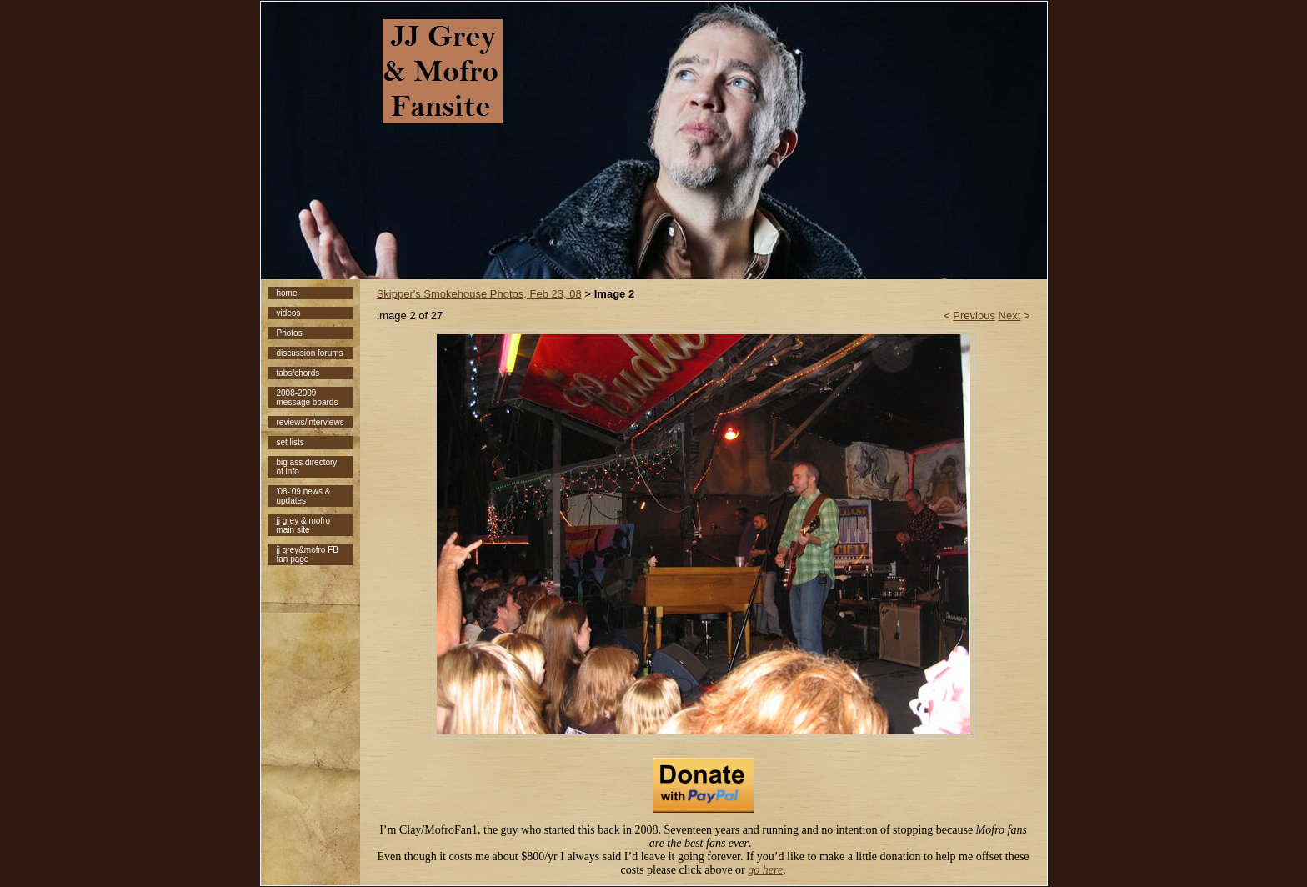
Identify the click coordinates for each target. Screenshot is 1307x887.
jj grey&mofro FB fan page (307, 554)
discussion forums (310, 353)
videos (289, 313)
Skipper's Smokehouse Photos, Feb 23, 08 (479, 294)
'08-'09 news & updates (304, 496)
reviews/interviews (310, 422)
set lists (290, 442)
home (287, 293)
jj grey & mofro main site (303, 525)
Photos (290, 333)
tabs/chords (298, 373)
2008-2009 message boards (307, 397)
